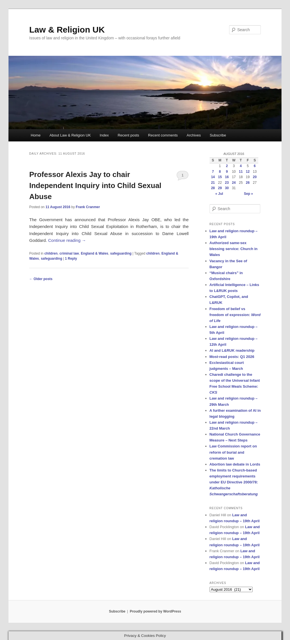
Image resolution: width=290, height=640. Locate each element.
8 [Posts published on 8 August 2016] (220, 172)
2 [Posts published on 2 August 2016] (227, 166)
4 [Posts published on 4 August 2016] (241, 166)
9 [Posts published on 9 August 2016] (227, 172)
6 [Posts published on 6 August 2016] (255, 166)
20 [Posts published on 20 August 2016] (255, 177)
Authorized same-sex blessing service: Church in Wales (234, 249)
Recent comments (163, 135)
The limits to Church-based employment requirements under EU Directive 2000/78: (234, 482)
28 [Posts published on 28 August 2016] (213, 188)
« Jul (219, 194)
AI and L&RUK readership (232, 350)
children (51, 253)
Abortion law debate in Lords (235, 464)
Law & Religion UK (67, 29)
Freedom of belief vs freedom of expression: (235, 315)
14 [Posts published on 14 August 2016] (213, 177)
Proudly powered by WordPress (155, 611)
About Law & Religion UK (70, 135)
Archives (194, 135)
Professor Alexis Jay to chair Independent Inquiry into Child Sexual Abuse (95, 185)
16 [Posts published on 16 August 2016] (227, 177)
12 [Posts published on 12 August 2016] (248, 172)
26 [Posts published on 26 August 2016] (248, 183)
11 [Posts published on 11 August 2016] (241, 172)
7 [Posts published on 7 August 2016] (213, 172)
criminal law (69, 253)
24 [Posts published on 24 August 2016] (234, 183)
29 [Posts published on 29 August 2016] (220, 188)
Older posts (40, 279)
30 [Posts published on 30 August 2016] (227, 188)
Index (104, 135)
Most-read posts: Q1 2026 (232, 357)
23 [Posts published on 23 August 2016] (227, 183)
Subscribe (218, 135)
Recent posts (128, 135)
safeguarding (120, 253)
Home (35, 135)
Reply (71, 259)
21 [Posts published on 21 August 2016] (213, 183)
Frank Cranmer (88, 207)
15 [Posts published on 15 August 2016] (220, 177)
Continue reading (67, 240)
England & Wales (94, 253)
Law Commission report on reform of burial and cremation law (233, 452)
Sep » (248, 194)
